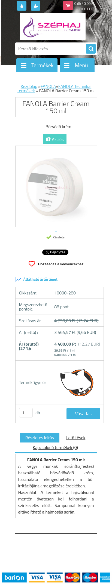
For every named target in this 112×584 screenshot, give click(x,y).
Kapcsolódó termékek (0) (55, 447)
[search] (91, 49)
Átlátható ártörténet (36, 279)
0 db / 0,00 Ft (84, 3)
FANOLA (48, 86)
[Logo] (52, 26)
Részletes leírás (39, 437)
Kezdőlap (29, 86)
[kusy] (26, 412)
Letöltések (75, 437)
